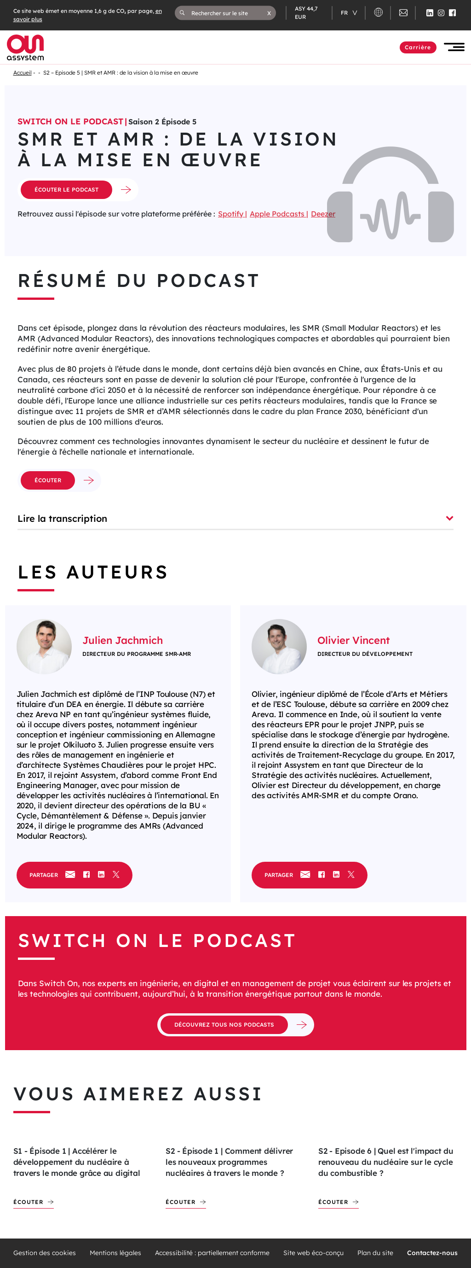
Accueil (22, 72)
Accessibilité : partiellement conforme (212, 1253)
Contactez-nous (432, 1253)
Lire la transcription (235, 518)
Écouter (28, 1201)
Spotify (231, 213)
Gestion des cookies (44, 1253)
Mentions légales (115, 1253)
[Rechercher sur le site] (229, 13)
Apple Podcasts (278, 213)
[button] (269, 13)
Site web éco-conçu (313, 1253)
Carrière (418, 47)
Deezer (323, 213)
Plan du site (375, 1253)
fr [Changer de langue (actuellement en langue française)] (345, 12)
